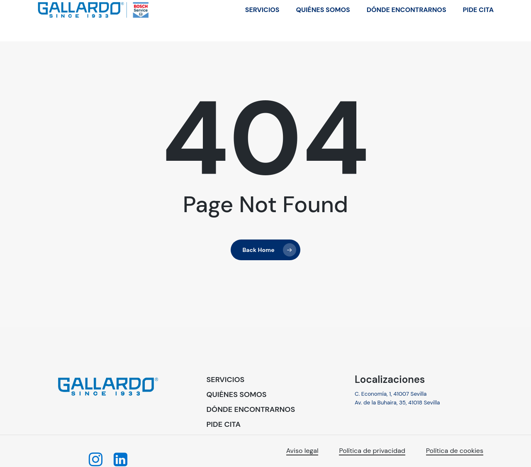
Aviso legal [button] (302, 450)
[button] (226, 380)
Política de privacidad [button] (372, 450)
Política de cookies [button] (454, 450)
